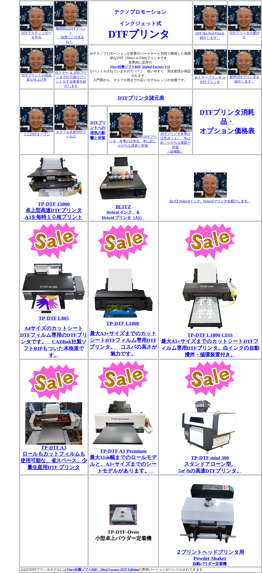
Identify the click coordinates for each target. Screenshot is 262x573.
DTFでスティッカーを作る (36, 33)
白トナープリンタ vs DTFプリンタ (210, 78)
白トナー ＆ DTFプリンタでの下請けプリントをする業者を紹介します (71, 78)
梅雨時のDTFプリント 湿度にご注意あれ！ (70, 34)
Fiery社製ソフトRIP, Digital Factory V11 (140, 67)
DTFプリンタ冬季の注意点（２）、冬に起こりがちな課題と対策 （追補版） (175, 141)
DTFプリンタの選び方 (244, 33)
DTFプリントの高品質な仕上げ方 (36, 75)
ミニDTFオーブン (36, 132)
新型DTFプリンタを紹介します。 (244, 77)
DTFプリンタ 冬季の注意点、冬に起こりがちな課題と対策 (133, 141)
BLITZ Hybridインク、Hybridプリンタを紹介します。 (210, 201)
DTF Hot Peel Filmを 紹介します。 (210, 34)
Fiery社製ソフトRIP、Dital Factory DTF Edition (103, 569)
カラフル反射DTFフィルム (71, 132)
